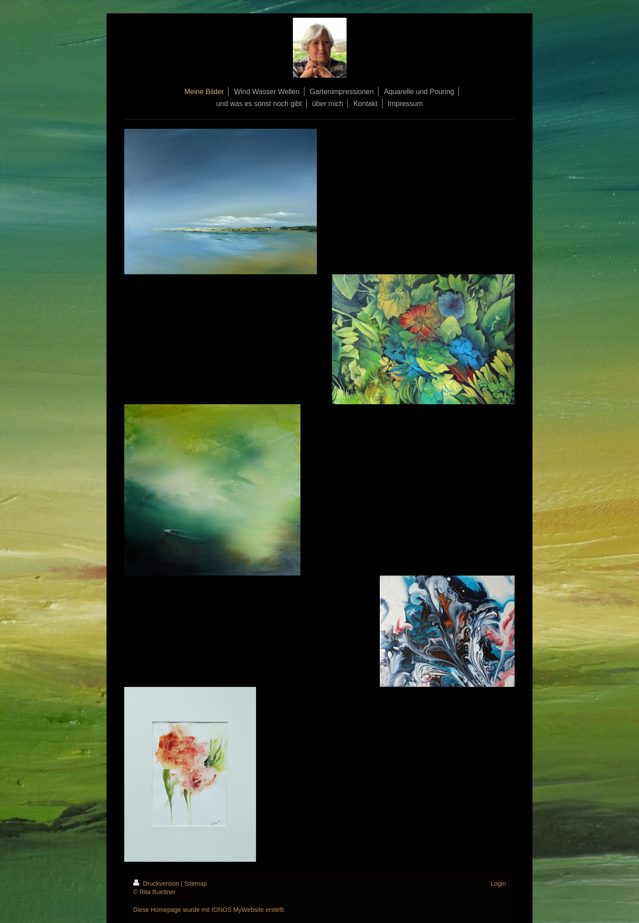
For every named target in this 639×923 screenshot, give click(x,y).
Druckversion (157, 883)
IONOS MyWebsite (238, 909)
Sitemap (195, 883)
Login (498, 883)
